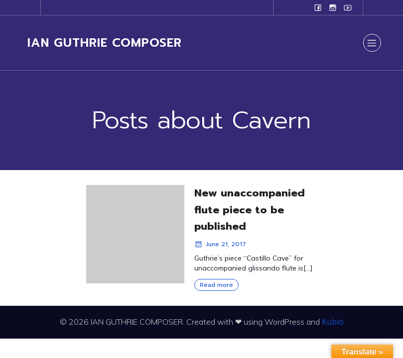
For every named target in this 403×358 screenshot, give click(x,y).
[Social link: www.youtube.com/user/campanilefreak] (347, 7)
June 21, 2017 (220, 244)
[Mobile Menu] (372, 43)
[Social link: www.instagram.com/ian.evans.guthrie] (332, 7)
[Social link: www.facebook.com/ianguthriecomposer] (317, 7)
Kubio (333, 321)
